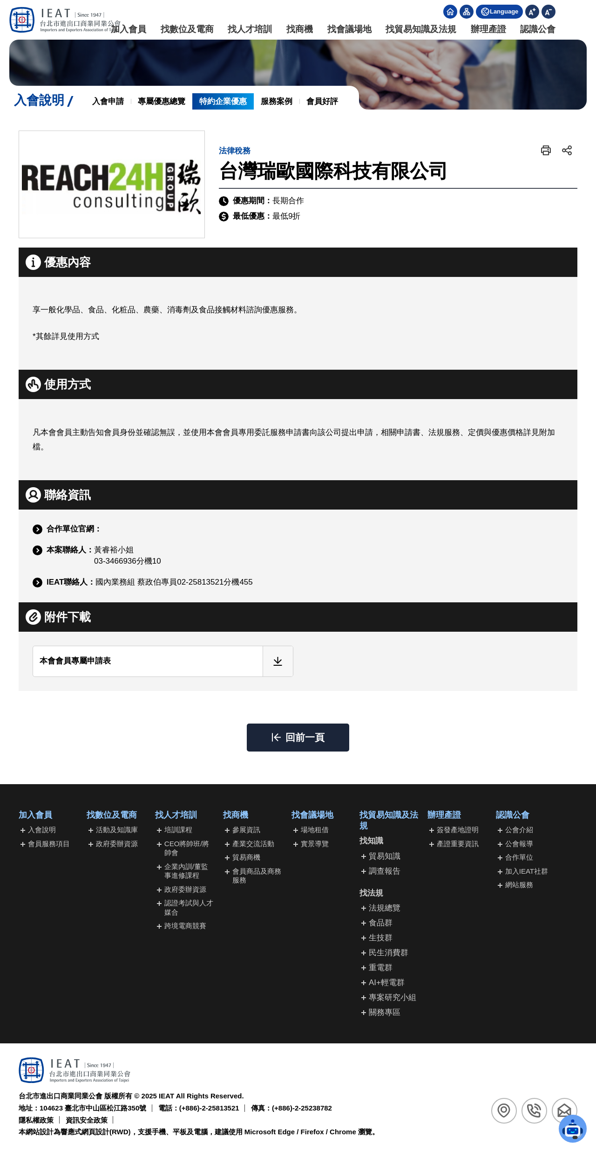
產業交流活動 (253, 844)
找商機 (298, 29)
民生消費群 (388, 952)
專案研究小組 (392, 997)
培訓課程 (178, 830)
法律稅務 (235, 150)
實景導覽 (315, 844)
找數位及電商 (185, 29)
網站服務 (519, 885)
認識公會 (536, 29)
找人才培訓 (248, 29)
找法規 (371, 893)
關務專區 (384, 1012)
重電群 (381, 967)
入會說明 (42, 830)
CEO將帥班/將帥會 (187, 848)
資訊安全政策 (87, 1120)
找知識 (371, 840)
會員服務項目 (49, 844)
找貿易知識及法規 (419, 29)
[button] (545, 150)
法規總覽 (384, 908)
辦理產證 (486, 29)
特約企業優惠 (223, 101)
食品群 (381, 922)
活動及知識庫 (117, 830)
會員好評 (322, 101)
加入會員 (127, 29)
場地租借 (315, 830)
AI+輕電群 (387, 982)
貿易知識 (384, 856)
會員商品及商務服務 (256, 875)
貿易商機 (246, 857)
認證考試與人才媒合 (188, 907)
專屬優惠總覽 (161, 101)
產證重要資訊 (458, 844)
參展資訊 (246, 830)
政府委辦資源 (117, 844)
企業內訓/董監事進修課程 (186, 871)
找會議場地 (347, 29)
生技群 (381, 937)
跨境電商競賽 (185, 926)
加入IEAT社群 (526, 871)
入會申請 (108, 101)
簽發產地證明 (458, 830)
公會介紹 (519, 830)
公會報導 (519, 844)
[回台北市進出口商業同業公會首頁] (65, 20)
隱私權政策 (36, 1120)
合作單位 (519, 857)
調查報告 (384, 871)
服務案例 (276, 101)
